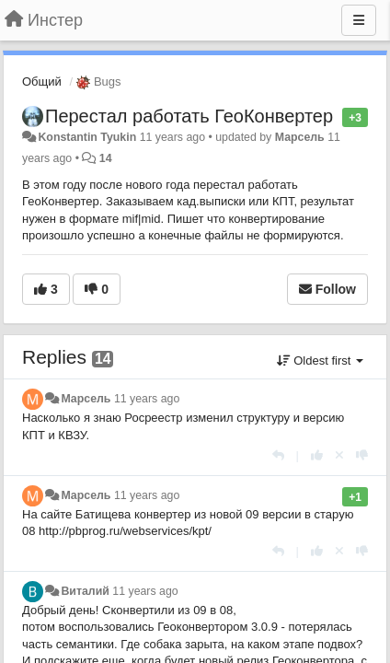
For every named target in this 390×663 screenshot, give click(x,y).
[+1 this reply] (317, 455)
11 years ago (146, 398)
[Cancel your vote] (339, 455)
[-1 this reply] (362, 455)
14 (105, 158)
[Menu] (358, 20)
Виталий (85, 591)
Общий (42, 81)
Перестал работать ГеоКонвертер (189, 116)
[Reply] (278, 455)
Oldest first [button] (320, 360)
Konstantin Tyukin (87, 137)
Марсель (300, 137)
